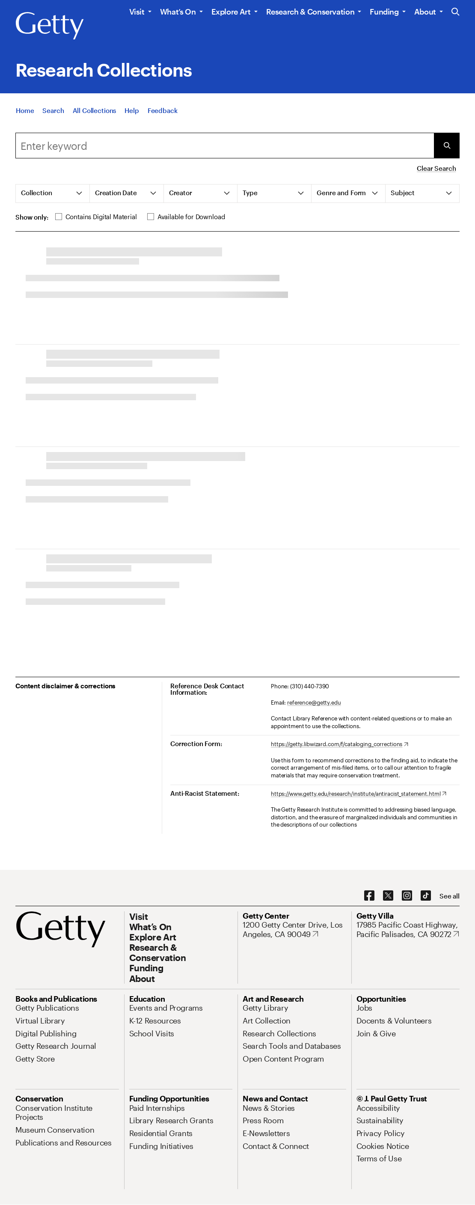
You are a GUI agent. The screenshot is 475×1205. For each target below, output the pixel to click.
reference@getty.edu (314, 702)
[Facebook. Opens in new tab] (369, 896)
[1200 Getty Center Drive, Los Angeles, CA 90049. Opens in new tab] (294, 929)
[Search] (53, 110)
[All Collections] (94, 110)
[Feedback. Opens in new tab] (163, 110)
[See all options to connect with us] (449, 896)
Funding (384, 11)
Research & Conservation (310, 11)
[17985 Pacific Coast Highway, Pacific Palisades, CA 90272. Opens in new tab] (408, 929)
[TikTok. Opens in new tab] (426, 896)
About (425, 11)
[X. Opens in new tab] (388, 896)
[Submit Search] (447, 145)
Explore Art (231, 11)
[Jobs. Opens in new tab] (364, 1007)
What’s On (178, 11)
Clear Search (436, 168)
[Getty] (49, 26)
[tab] (53, 193)
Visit (137, 11)
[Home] (25, 110)
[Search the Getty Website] (455, 12)
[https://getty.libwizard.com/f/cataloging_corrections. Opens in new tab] (339, 744)
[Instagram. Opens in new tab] (407, 896)
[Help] (132, 110)
